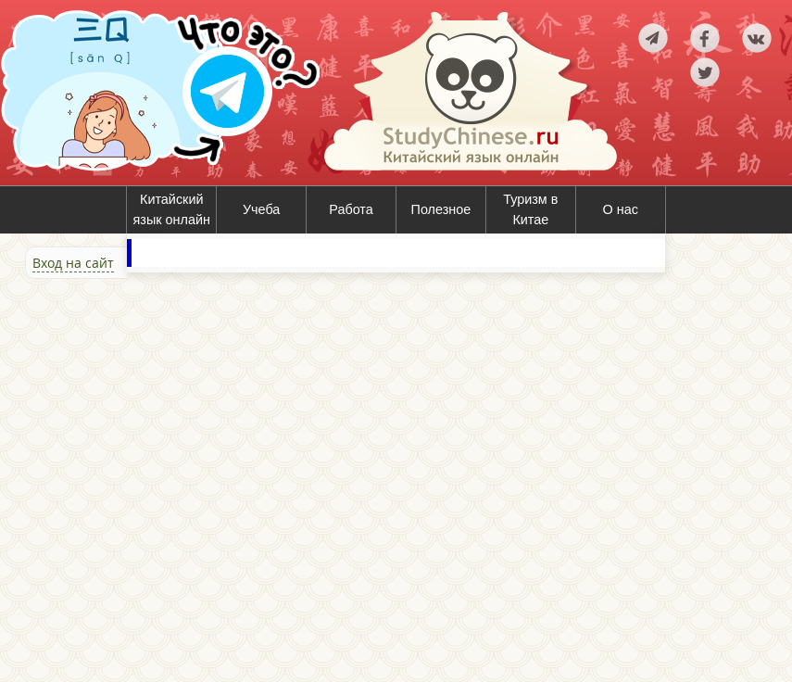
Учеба (261, 209)
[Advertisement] (111, 478)
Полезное (441, 209)
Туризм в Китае (530, 209)
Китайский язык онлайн (171, 209)
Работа (351, 209)
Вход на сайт (73, 263)
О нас (620, 209)
